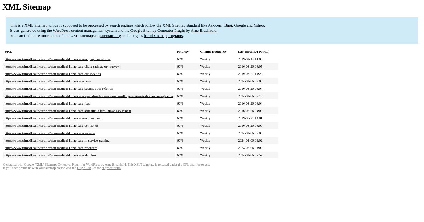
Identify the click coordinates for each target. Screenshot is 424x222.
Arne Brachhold (203, 30)
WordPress (61, 30)
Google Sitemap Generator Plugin (157, 30)
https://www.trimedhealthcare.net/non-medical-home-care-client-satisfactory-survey (62, 66)
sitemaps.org (110, 35)
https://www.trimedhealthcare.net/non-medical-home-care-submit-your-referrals (59, 88)
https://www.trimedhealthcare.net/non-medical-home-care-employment (53, 118)
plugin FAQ (84, 168)
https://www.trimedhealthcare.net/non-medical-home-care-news (48, 81)
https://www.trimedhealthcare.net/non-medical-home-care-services (50, 133)
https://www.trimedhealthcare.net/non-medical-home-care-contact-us (52, 125)
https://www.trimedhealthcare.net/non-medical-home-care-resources (51, 148)
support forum (111, 168)
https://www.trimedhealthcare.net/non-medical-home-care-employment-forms (58, 59)
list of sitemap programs (163, 35)
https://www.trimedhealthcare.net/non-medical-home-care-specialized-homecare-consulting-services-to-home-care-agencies (89, 96)
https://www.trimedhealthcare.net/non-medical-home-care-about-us (50, 155)
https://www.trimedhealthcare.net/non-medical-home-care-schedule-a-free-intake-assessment (68, 111)
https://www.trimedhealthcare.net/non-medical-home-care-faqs (47, 103)
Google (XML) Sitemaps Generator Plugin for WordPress (62, 164)
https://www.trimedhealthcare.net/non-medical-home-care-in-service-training (57, 140)
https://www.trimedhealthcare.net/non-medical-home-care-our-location (53, 74)
